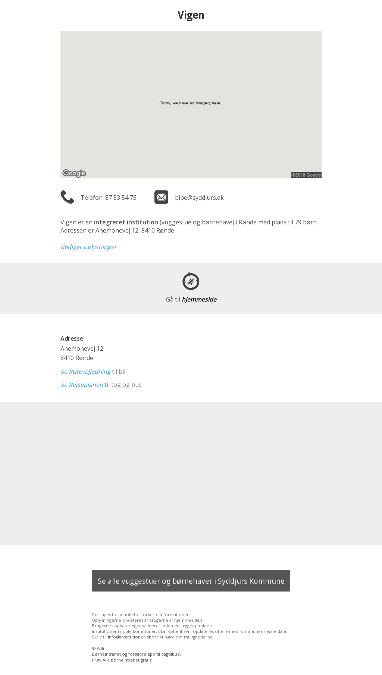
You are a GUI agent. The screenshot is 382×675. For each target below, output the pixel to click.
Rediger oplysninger (88, 247)
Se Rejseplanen (81, 385)
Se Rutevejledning (85, 372)
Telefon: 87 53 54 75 (109, 197)
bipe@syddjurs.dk (199, 197)
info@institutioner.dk (129, 637)
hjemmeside (191, 299)
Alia (100, 648)
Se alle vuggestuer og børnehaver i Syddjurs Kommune (191, 581)
